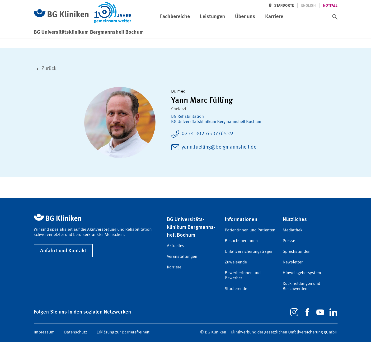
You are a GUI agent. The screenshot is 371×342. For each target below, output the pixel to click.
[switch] (335, 17)
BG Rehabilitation (187, 116)
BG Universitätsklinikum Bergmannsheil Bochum (216, 122)
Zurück (45, 69)
